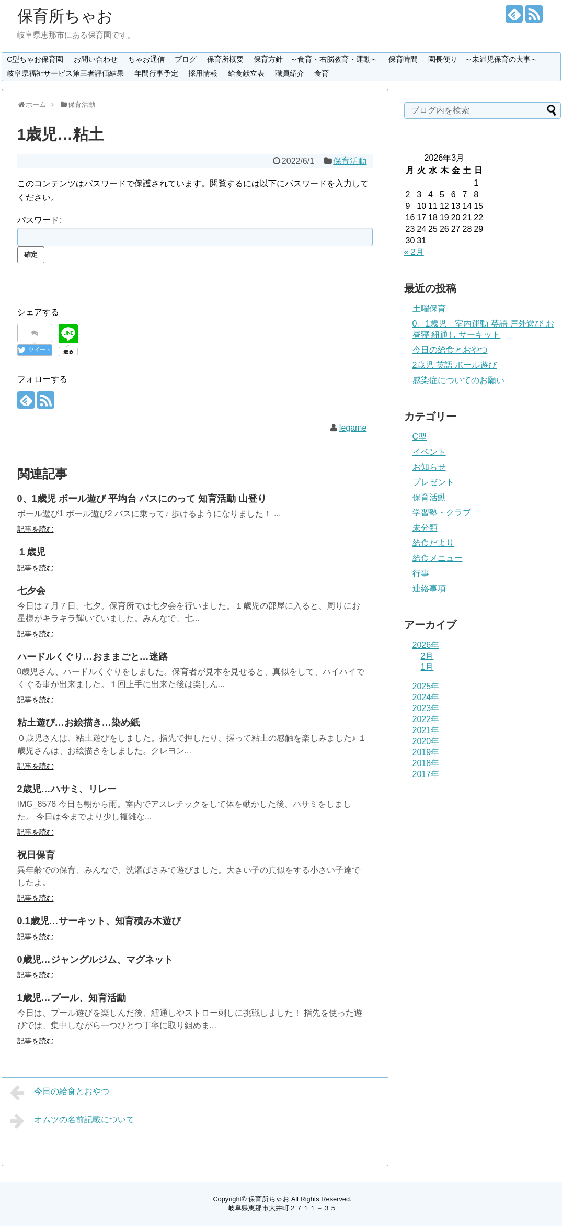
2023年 (426, 708)
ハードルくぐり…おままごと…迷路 (92, 656)
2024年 (426, 697)
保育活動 (349, 160)
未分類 (425, 527)
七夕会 (31, 591)
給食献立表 (246, 73)
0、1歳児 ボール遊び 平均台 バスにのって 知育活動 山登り (142, 498)
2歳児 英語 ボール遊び (454, 365)
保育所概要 (225, 59)
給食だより (433, 542)
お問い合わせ (96, 59)
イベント (429, 451)
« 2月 (414, 252)
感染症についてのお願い (458, 380)
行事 (420, 573)
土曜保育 (429, 308)
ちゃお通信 (146, 59)
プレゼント (433, 482)
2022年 (426, 719)
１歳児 (31, 552)
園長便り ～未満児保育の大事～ (483, 59)
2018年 (426, 763)
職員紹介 (289, 73)
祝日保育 (36, 855)
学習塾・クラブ (441, 512)
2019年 (426, 752)
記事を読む (35, 529)
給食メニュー (437, 558)
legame (352, 427)
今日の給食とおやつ (60, 1092)
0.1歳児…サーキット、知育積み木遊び (99, 921)
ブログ (186, 59)
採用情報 (202, 73)
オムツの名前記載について (72, 1120)
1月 (427, 666)
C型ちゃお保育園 (35, 59)
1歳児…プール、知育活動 (71, 998)
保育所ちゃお (65, 16)
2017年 (426, 774)
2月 (427, 655)
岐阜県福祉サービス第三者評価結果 (65, 73)
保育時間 (403, 59)
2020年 (426, 741)
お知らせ (429, 467)
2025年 (426, 686)
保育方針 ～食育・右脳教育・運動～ (316, 59)
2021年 (426, 730)
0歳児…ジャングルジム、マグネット (95, 959)
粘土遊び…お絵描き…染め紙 (78, 722)
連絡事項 (429, 588)
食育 (321, 73)
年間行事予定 (156, 73)
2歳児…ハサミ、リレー (67, 789)
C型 (419, 436)
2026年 (426, 644)
